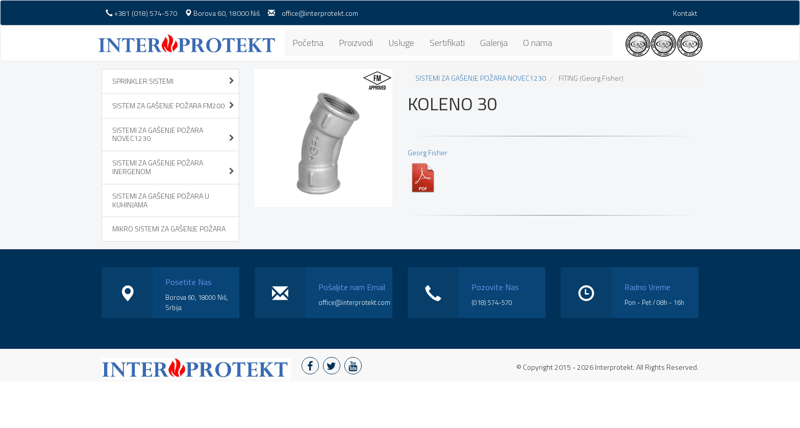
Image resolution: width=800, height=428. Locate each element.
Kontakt (685, 13)
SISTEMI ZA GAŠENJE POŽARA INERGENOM (173, 167)
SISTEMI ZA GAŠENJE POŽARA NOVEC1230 (173, 134)
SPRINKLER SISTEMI (173, 81)
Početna (307, 43)
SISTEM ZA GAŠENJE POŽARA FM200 (173, 105)
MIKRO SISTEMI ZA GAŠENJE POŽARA (169, 228)
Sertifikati (447, 43)
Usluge (401, 43)
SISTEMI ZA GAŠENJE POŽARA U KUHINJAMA (160, 200)
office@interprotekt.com (320, 13)
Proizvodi (356, 43)
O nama (537, 43)
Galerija (494, 43)
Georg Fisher (427, 170)
